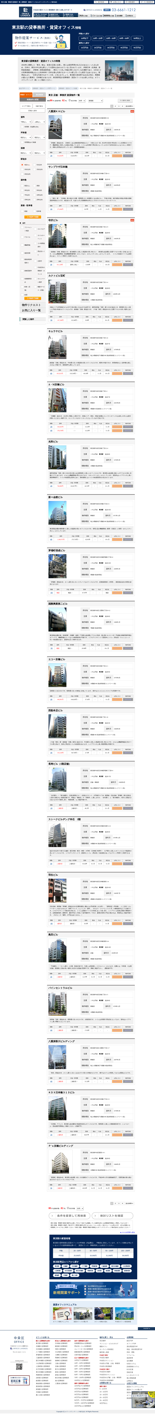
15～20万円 (104, 1403)
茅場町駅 (94, 1275)
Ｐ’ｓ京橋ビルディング (61, 1154)
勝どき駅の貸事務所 (43, 1404)
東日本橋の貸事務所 (62, 1387)
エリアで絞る (26, 106)
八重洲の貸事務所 (61, 1392)
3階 (51, 758)
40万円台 (124, 48)
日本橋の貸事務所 (61, 1352)
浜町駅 (99, 1280)
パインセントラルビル (60, 995)
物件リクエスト (31, 304)
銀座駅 (108, 1280)
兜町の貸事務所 (60, 1358)
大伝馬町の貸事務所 (62, 1361)
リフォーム (130, 1364)
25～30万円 (104, 1409)
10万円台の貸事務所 (81, 1398)
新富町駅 (127, 1280)
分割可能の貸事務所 (81, 1364)
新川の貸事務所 (60, 1378)
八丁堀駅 (84, 1275)
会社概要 (120, 15)
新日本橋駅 (115, 1275)
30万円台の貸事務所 (81, 1403)
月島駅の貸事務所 (42, 1401)
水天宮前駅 (68, 1280)
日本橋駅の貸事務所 (43, 1358)
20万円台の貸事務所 (81, 1400)
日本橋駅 (75, 1275)
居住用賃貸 (39, 95)
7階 (51, 321)
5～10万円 (103, 1398)
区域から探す (32, 110)
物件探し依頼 (104, 1361)
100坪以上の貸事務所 (81, 1389)
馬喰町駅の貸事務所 (43, 1384)
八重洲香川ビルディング (61, 1049)
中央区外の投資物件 (107, 1389)
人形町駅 (58, 1280)
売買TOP (70, 15)
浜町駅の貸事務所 (42, 1387)
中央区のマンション (107, 1369)
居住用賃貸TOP (132, 1355)
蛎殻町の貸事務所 (61, 1355)
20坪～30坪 (111, 38)
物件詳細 (128, 156)
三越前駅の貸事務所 (43, 1367)
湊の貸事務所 (59, 1389)
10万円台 (84, 48)
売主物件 (103, 1350)
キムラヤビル (55, 333)
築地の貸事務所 (60, 1384)
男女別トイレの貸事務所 (82, 1355)
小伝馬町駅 (126, 1275)
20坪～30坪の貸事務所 (82, 1375)
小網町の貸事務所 (61, 1364)
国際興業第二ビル (57, 608)
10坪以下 (84, 38)
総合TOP (130, 1350)
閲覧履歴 (130, 2)
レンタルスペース (133, 1384)
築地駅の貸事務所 (42, 1398)
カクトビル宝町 (57, 277)
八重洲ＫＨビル (56, 111)
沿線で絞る (39, 106)
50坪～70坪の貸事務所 (82, 1383)
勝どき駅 (75, 1284)
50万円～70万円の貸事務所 (83, 1409)
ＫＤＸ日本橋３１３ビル (61, 1100)
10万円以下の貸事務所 (82, 1395)
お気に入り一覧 (31, 310)
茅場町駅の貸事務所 (43, 1364)
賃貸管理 (130, 1367)
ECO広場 (130, 1378)
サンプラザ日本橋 (57, 167)
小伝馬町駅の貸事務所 (43, 1372)
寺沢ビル (53, 221)
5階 (51, 210)
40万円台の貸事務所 (81, 1406)
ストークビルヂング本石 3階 (64, 825)
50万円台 (137, 48)
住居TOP (55, 15)
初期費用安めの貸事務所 (82, 1352)
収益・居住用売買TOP (134, 1358)
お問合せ (130, 15)
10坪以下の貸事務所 (81, 1369)
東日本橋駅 (79, 1280)
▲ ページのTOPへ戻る (127, 1241)
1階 (51, 814)
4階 (51, 375)
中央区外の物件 (105, 1381)
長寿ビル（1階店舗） (60, 769)
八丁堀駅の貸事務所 (43, 1361)
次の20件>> (129, 106)
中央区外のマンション (107, 1383)
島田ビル (53, 941)
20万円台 (98, 48)
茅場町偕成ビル (56, 554)
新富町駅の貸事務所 (43, 1395)
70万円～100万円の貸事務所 (84, 1412)
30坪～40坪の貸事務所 (82, 1378)
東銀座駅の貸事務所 (43, 1392)
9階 (51, 1038)
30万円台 (111, 48)
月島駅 (65, 1284)
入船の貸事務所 (60, 1372)
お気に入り (117, 156)
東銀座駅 (117, 1280)
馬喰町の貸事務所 (61, 1367)
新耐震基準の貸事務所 (82, 1361)
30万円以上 (103, 1412)
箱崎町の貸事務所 (61, 1369)
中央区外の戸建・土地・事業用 (110, 1386)
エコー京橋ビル (57, 664)
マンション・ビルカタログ (109, 1352)
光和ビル (53, 444)
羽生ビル (53, 881)
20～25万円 (104, 1406)
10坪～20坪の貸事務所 (82, 1372)
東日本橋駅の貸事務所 (43, 1381)
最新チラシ (103, 1355)
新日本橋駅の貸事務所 (43, 1369)
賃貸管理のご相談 (109, 15)
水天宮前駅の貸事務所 (43, 1378)
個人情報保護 (131, 1387)
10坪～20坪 (97, 38)
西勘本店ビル (56, 715)
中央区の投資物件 (106, 1375)
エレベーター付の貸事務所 (83, 1358)
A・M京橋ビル (56, 386)
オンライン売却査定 (107, 1358)
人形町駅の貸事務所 (43, 1375)
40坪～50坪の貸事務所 (82, 1381)
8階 (52, 597)
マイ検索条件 (147, 2)
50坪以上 (137, 38)
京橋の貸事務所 (60, 1375)
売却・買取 (130, 1361)
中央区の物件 (104, 1367)
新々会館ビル (55, 500)
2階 (51, 156)
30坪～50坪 (124, 38)
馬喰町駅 (90, 1280)
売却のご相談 (84, 15)
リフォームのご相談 (97, 15)
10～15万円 (104, 1401)
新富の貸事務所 (60, 1381)
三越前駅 (104, 1275)
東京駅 (57, 1275)
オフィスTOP (41, 15)
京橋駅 (65, 1275)
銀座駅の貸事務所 (42, 1389)
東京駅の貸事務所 (42, 1352)
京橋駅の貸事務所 (42, 1355)
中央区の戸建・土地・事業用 (110, 1372)
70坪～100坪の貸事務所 (82, 1386)
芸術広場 (130, 1381)
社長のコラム (131, 1372)
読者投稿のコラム (133, 1375)
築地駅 (57, 1284)
